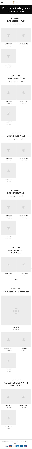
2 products (8, 103)
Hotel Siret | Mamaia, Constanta (15, 442)
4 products (23, 103)
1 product (8, 124)
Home (9, 11)
